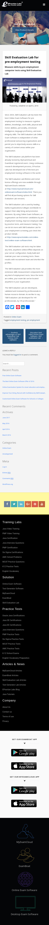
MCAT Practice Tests (11, 644)
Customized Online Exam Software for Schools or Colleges (22, 399)
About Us (6, 707)
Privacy (5, 721)
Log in (4, 467)
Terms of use (8, 716)
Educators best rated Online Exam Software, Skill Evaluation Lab (35, 335)
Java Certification (10, 538)
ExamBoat (6, 598)
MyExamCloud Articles (12, 671)
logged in (17, 354)
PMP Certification (10, 547)
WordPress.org (7, 484)
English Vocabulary (10, 571)
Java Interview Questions (13, 543)
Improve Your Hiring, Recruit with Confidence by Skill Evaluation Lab (24, 393)
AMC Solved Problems (12, 557)
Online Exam (16, 317)
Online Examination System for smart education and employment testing (24, 387)
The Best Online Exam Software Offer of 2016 (18, 381)
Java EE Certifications (11, 625)
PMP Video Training (10, 533)
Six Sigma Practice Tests (13, 639)
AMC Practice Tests (10, 648)
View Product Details (24, 29)
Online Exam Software (12, 584)
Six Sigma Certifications (12, 552)
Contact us (7, 712)
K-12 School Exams (10, 653)
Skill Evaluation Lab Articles (14, 680)
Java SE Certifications (11, 620)
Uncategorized (7, 454)
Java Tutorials (8, 694)
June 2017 (6, 418)
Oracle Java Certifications (13, 615)
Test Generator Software (12, 588)
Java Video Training (10, 529)
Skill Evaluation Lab (10, 603)
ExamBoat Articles (10, 675)
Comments (7, 478)
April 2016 (6, 429)
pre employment (33, 320)
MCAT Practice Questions (13, 562)
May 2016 (5, 423)
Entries (6, 473)
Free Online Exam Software (11, 375)
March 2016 (6, 435)
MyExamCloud (8, 593)
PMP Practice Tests (10, 634)
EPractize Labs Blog (11, 689)
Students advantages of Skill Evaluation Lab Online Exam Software (13, 336)
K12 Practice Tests (10, 566)
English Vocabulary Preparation (15, 658)
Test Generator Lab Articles (14, 685)
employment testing (18, 320)
